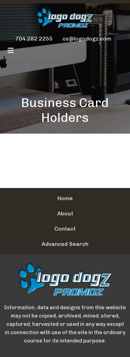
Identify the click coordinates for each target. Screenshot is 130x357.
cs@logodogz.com (86, 38)
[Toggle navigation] (10, 50)
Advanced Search (65, 244)
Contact (65, 228)
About (65, 213)
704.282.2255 (34, 38)
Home (65, 198)
